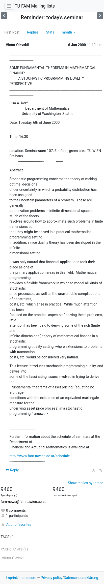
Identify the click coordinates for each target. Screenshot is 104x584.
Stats (50, 32)
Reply (12, 470)
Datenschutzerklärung (81, 578)
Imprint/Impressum (21, 578)
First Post (12, 32)
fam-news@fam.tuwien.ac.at (23, 502)
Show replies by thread (85, 483)
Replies (32, 32)
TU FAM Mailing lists (35, 6)
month (67, 32)
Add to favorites (16, 524)
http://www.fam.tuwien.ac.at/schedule (40, 456)
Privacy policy (51, 578)
